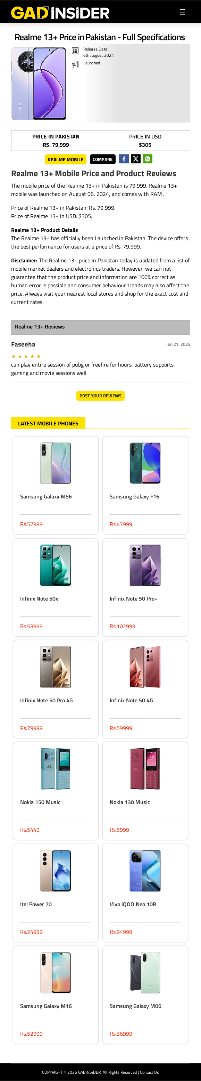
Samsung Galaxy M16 (46, 1006)
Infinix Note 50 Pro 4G (46, 700)
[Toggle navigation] (182, 12)
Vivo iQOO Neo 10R (133, 904)
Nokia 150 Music (40, 802)
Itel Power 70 (36, 904)
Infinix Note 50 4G (131, 700)
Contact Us (149, 1072)
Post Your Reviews (100, 395)
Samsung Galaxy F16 (134, 496)
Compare (102, 159)
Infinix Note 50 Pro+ (134, 598)
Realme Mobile (66, 159)
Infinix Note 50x (39, 598)
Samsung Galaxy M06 (135, 1006)
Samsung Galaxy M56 (46, 496)
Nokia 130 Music (130, 802)
